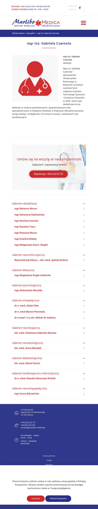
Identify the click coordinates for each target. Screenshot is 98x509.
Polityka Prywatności (58, 498)
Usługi (49, 460)
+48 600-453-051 (42, 6)
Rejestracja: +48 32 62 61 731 (48, 174)
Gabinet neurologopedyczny (29, 388)
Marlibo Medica (18, 33)
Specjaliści (31, 33)
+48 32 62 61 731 (27, 6)
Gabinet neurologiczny (26, 328)
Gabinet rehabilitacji (24, 204)
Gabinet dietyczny (23, 270)
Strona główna (49, 456)
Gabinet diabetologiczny (27, 358)
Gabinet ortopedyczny (25, 300)
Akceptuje (35, 498)
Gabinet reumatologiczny (27, 343)
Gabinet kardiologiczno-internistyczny (35, 373)
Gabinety (49, 464)
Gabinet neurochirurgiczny (28, 255)
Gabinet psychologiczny (26, 285)
